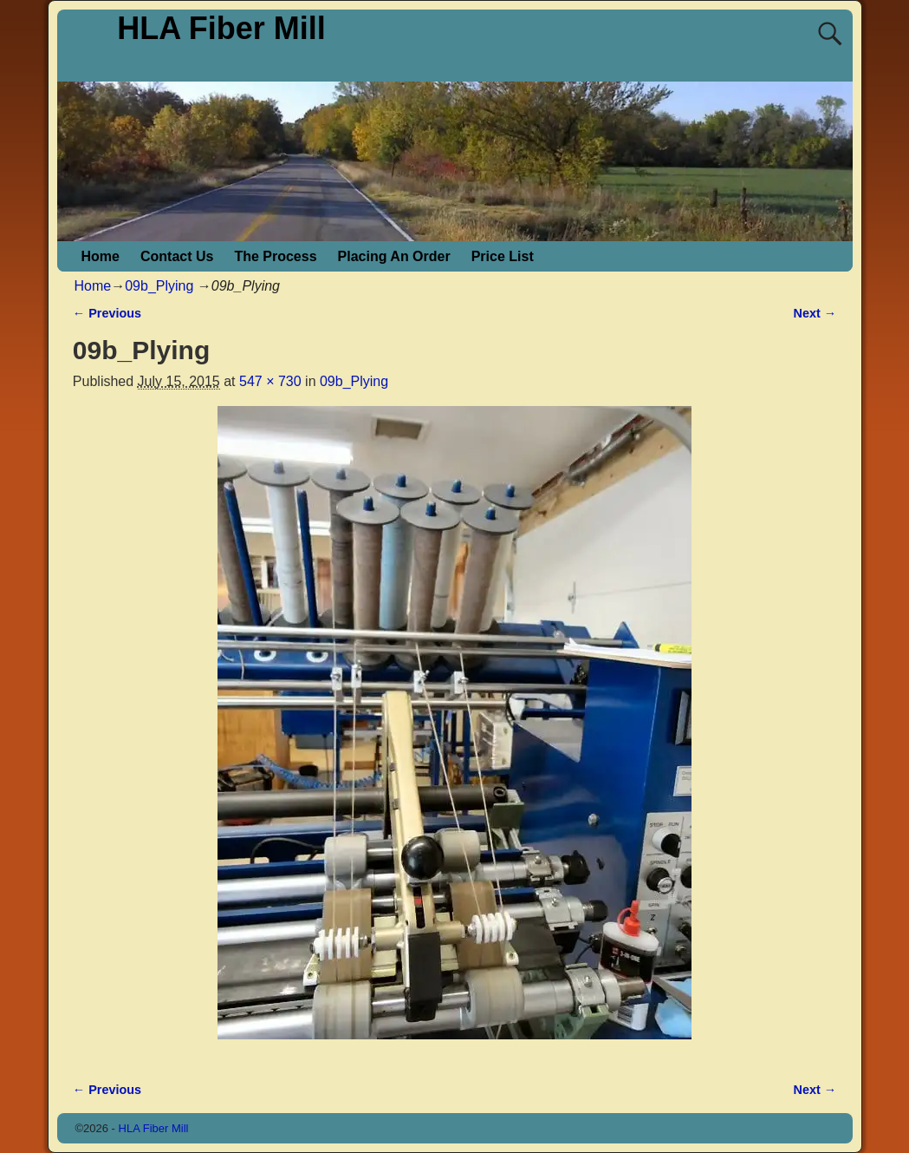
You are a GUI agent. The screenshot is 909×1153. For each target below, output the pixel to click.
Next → (815, 313)
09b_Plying (159, 285)
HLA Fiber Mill (221, 28)
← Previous (107, 313)
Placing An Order (394, 256)
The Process (275, 256)
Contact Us (176, 256)
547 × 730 (270, 381)
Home (100, 256)
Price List (502, 256)
